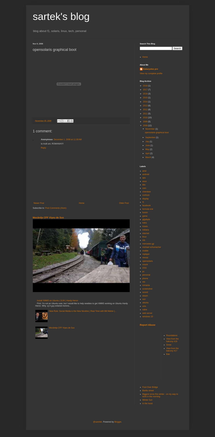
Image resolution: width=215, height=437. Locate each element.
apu (144, 178)
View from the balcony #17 (172, 349)
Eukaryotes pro (150, 69)
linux (144, 237)
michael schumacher (151, 247)
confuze (146, 195)
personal (146, 275)
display (145, 198)
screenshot (147, 289)
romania (146, 285)
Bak (168, 354)
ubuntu (145, 302)
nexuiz (145, 257)
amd (144, 171)
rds (143, 282)
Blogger (117, 422)
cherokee (146, 192)
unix (144, 306)
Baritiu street (148, 390)
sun (144, 299)
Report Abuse (147, 325)
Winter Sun (147, 400)
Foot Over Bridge (150, 387)
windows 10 (147, 316)
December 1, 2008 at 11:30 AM (68, 139)
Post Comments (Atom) (55, 208)
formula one (147, 209)
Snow (168, 345)
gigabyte (146, 219)
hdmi (144, 223)
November (150, 129)
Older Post (124, 203)
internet (145, 233)
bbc (144, 185)
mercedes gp (148, 244)
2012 (145, 109)
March (148, 157)
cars (144, 188)
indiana (145, 230)
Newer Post (39, 203)
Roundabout (171, 335)
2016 (145, 94)
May (147, 149)
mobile (145, 251)
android (145, 174)
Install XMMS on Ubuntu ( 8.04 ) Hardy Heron (57, 300)
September (150, 137)
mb (143, 240)
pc (143, 271)
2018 (145, 86)
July (147, 141)
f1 (143, 202)
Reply (43, 148)
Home (81, 203)
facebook (146, 205)
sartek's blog (61, 16)
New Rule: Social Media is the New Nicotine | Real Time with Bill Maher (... (82, 311)
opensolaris (147, 261)
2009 (145, 121)
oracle (145, 264)
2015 (145, 97)
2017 (145, 89)
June (147, 145)
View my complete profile (151, 73)
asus (144, 181)
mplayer (146, 254)
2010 (145, 117)
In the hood (147, 403)
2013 (145, 105)
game (145, 216)
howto (145, 226)
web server (147, 313)
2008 (145, 125)
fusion (145, 212)
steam (145, 296)
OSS (144, 268)
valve (144, 309)
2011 (145, 113)
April (147, 153)
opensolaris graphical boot (157, 132)
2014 (145, 102)
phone (145, 278)
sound (145, 292)
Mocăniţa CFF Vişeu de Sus (48, 217)
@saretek (97, 422)
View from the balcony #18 (172, 340)
